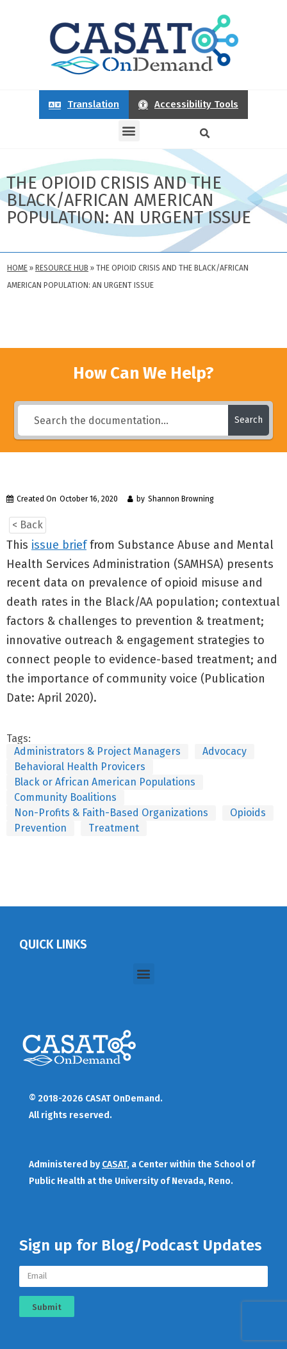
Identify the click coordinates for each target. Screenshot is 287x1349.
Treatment (113, 828)
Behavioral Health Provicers (79, 767)
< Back (27, 525)
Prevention (40, 828)
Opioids (248, 813)
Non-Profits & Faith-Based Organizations (111, 813)
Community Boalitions (65, 797)
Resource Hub (61, 268)
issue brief (58, 545)
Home (17, 268)
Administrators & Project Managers (97, 751)
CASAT (114, 1164)
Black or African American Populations (104, 782)
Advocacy (224, 751)
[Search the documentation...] (122, 420)
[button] (129, 130)
